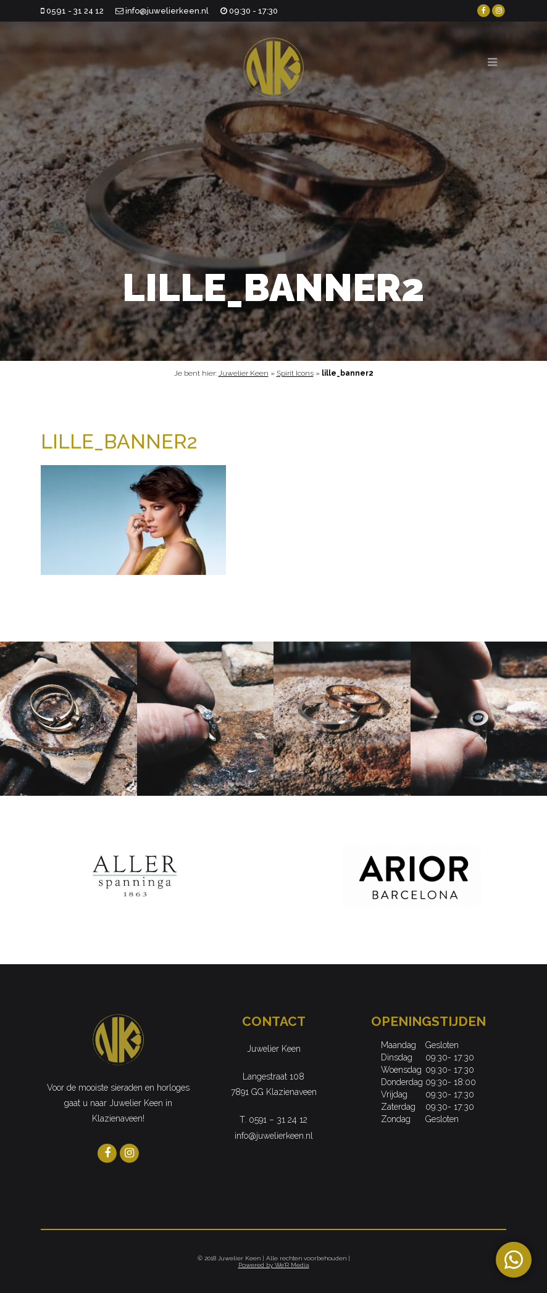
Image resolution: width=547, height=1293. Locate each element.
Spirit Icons (295, 373)
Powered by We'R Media (273, 1265)
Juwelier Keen (244, 373)
